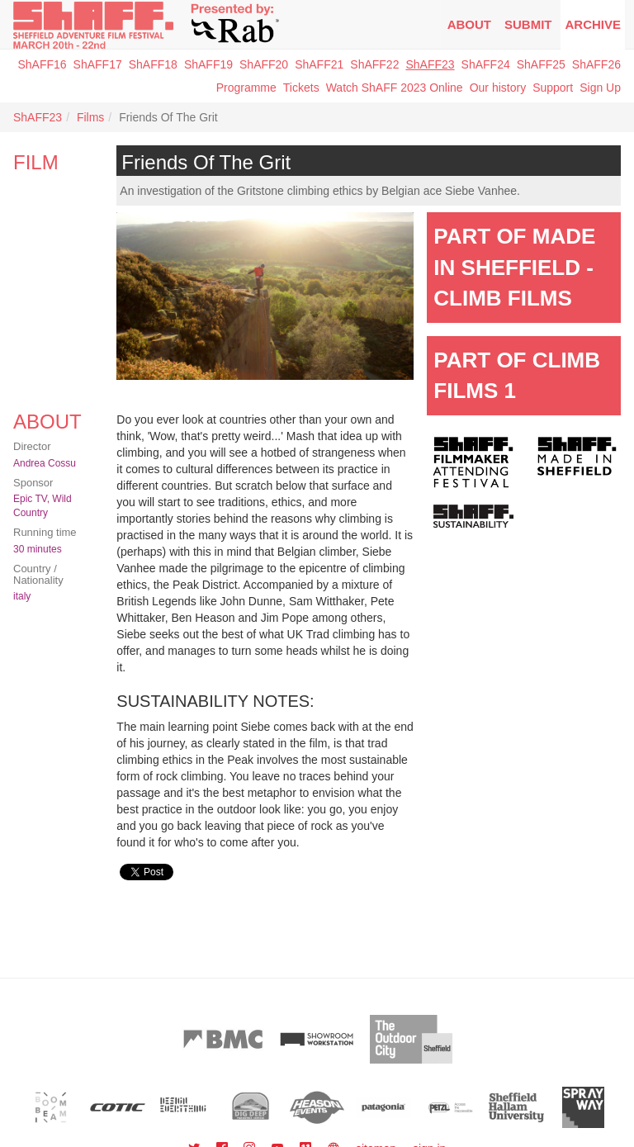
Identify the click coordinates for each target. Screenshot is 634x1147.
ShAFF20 (263, 64)
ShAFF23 (429, 64)
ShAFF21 (319, 64)
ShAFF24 (485, 64)
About (469, 24)
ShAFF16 (41, 64)
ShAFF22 (374, 64)
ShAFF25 (541, 64)
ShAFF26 (596, 64)
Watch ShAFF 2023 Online (394, 87)
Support (552, 87)
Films (90, 117)
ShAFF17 (97, 64)
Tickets (301, 87)
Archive (593, 24)
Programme (246, 87)
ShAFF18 (153, 64)
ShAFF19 (208, 64)
